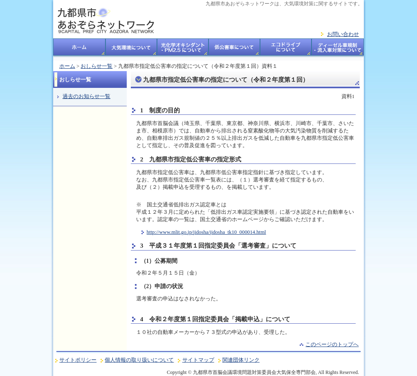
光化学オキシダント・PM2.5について (182, 49)
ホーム (79, 49)
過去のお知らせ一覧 (86, 96)
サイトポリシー (77, 360)
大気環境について (131, 49)
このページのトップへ (332, 344)
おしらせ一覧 (96, 66)
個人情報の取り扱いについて (139, 360)
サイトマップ (198, 360)
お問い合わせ (343, 34)
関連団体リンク (241, 360)
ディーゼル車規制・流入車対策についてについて (338, 49)
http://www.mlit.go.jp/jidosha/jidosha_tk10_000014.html (206, 232)
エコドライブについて (286, 49)
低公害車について (234, 49)
